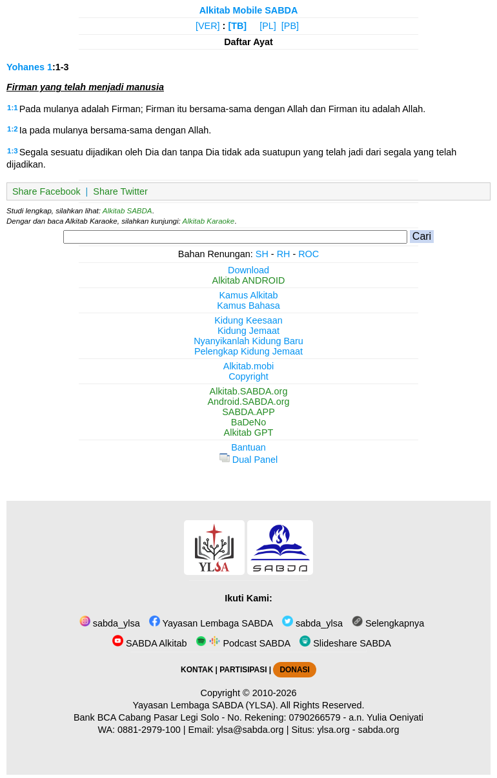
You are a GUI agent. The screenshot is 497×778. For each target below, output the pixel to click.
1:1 (12, 108)
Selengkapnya (388, 623)
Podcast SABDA (243, 643)
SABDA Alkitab (149, 643)
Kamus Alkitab (248, 295)
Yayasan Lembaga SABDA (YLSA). (205, 705)
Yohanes (25, 67)
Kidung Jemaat (248, 331)
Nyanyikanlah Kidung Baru (248, 341)
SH (262, 254)
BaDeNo (248, 422)
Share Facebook (46, 191)
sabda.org (379, 730)
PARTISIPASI (243, 669)
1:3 (12, 151)
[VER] (208, 26)
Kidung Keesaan (248, 320)
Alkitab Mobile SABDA (248, 10)
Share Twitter (120, 191)
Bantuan (248, 447)
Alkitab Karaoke (209, 221)
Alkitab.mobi (248, 366)
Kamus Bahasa (248, 305)
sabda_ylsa (109, 623)
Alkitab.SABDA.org (249, 391)
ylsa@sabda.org (249, 730)
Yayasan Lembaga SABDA (211, 623)
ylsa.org (333, 730)
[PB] (290, 26)
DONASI (294, 669)
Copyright (248, 376)
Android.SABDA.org (248, 401)
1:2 (12, 129)
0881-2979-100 (149, 730)
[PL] (267, 26)
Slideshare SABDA (345, 643)
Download (248, 270)
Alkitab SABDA (127, 211)
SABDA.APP (248, 412)
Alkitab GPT (249, 432)
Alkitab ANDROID (248, 280)
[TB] (237, 26)
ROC (308, 254)
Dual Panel (248, 459)
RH (283, 254)
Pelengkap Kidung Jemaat (248, 351)
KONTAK (197, 669)
